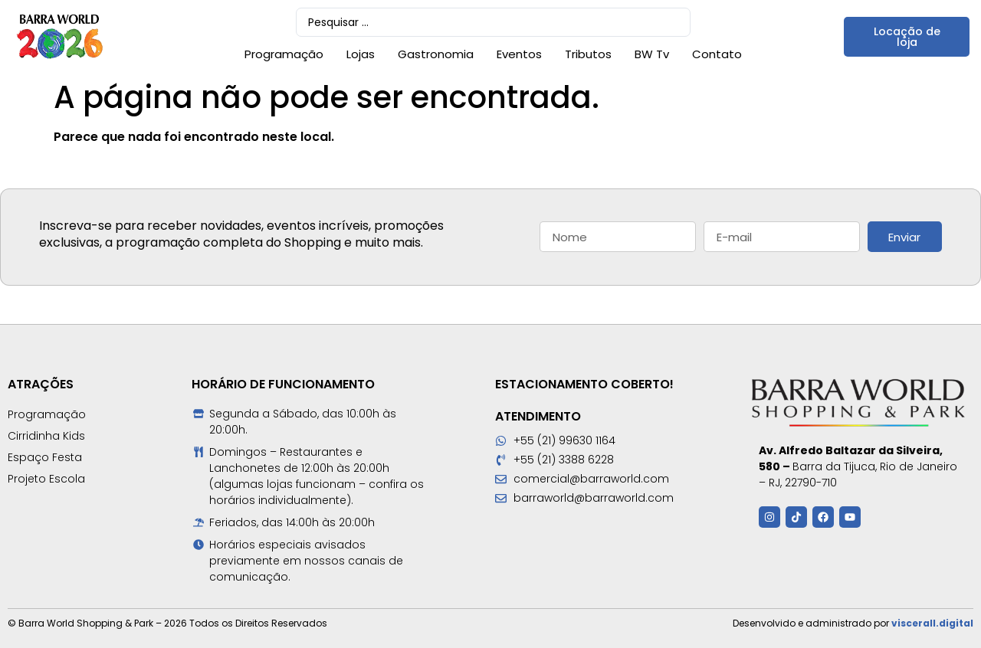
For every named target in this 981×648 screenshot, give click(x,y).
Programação (283, 54)
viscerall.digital (932, 623)
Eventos (519, 54)
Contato (717, 54)
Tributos (588, 54)
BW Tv (652, 54)
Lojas (360, 54)
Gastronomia (436, 54)
